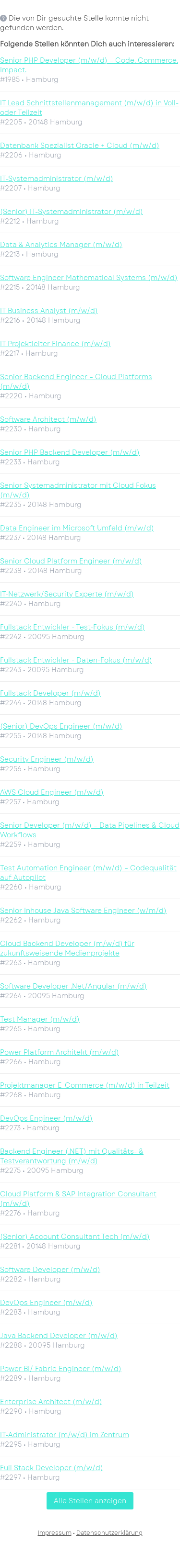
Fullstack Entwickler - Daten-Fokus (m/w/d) (76, 660)
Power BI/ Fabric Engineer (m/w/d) (60, 1368)
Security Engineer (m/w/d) (47, 759)
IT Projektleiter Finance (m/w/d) (55, 344)
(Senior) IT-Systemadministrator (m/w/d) (71, 211)
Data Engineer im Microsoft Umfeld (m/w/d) (77, 528)
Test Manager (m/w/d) (40, 1019)
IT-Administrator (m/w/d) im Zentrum (64, 1435)
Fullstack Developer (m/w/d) (50, 693)
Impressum (55, 1533)
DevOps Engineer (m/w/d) (46, 1118)
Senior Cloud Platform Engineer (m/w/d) (71, 561)
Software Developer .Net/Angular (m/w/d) (73, 986)
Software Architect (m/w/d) (48, 419)
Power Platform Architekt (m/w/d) (59, 1052)
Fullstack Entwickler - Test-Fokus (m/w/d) (72, 627)
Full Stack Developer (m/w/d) (51, 1468)
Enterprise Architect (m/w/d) (51, 1402)
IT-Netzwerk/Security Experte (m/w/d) (67, 594)
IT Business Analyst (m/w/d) (49, 310)
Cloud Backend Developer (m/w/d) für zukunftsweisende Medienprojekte (67, 948)
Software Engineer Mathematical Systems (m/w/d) (89, 277)
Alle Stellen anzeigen (90, 1501)
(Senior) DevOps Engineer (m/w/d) (61, 726)
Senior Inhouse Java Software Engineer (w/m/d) (83, 910)
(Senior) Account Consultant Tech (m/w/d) (75, 1236)
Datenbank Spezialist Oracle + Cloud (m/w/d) (79, 145)
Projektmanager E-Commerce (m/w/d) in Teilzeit (84, 1085)
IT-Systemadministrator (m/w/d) (56, 178)
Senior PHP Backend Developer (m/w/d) (70, 452)
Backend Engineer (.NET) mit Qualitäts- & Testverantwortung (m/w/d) (72, 1156)
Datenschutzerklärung (109, 1533)
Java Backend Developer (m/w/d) (59, 1335)
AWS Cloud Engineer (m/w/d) (52, 792)
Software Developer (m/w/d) (50, 1269)
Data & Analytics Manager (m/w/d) (61, 244)
